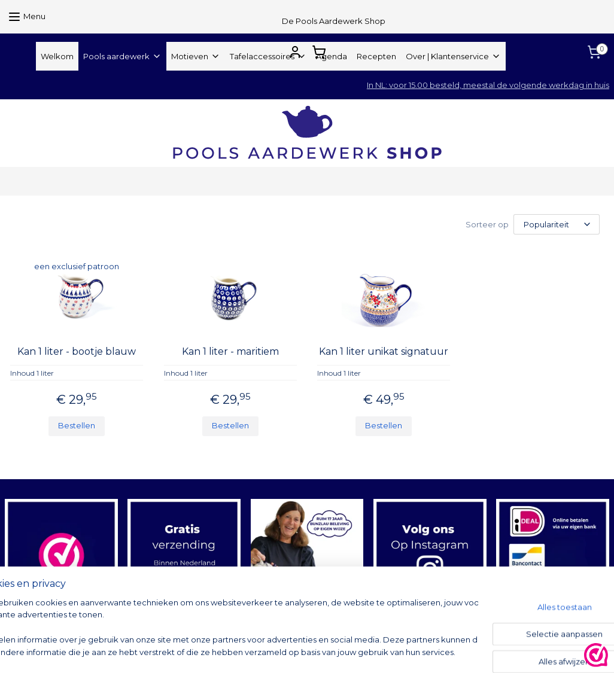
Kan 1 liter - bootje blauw (76, 351)
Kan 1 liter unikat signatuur (383, 351)
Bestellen (76, 425)
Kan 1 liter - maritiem (230, 351)
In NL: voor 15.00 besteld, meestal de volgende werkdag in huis (488, 85)
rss (387, 651)
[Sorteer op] (556, 224)
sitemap (365, 651)
